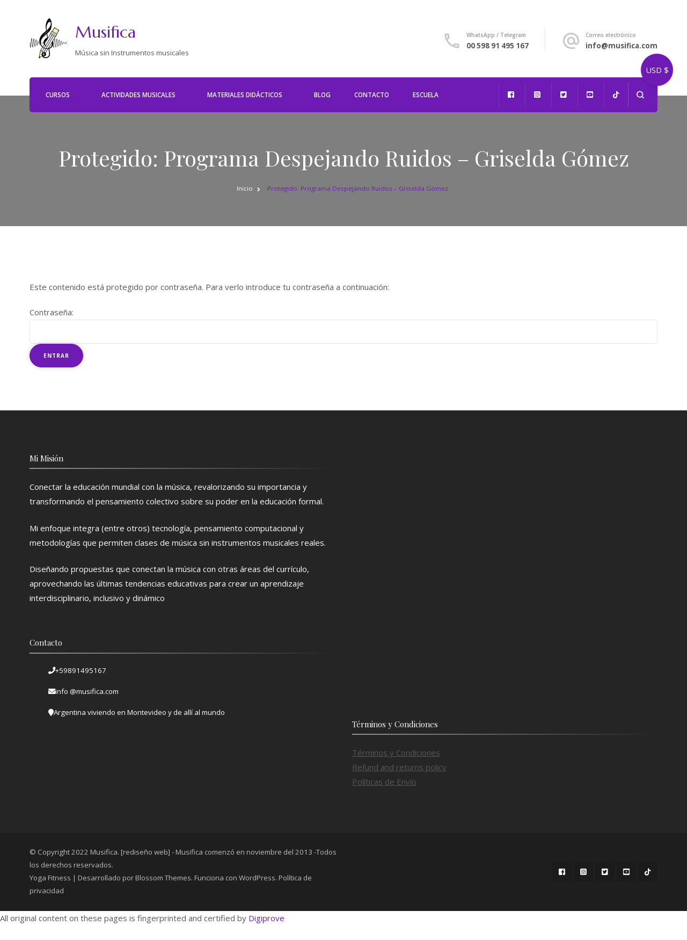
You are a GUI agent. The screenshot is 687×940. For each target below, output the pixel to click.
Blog (322, 95)
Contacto (371, 95)
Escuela (425, 95)
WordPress (257, 878)
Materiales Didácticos (244, 95)
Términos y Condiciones (396, 752)
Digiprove (266, 918)
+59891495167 (80, 670)
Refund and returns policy (399, 767)
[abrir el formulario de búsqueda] (640, 95)
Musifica (105, 32)
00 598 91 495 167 (497, 45)
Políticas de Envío (384, 781)
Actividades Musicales (138, 95)
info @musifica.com (87, 691)
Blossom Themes (163, 878)
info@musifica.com (621, 45)
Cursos (58, 95)
